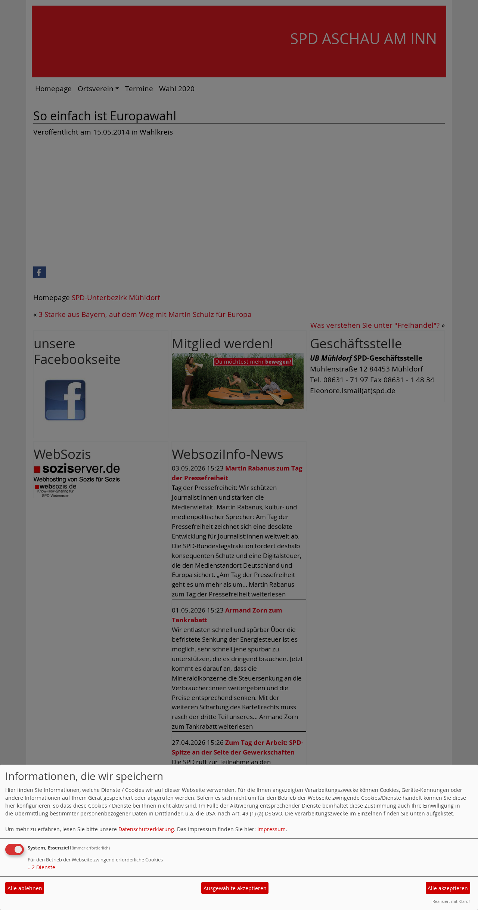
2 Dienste (41, 867)
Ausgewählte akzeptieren (235, 888)
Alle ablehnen (24, 888)
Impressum (271, 829)
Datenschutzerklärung (146, 829)
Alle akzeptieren (448, 888)
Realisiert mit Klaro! (451, 901)
